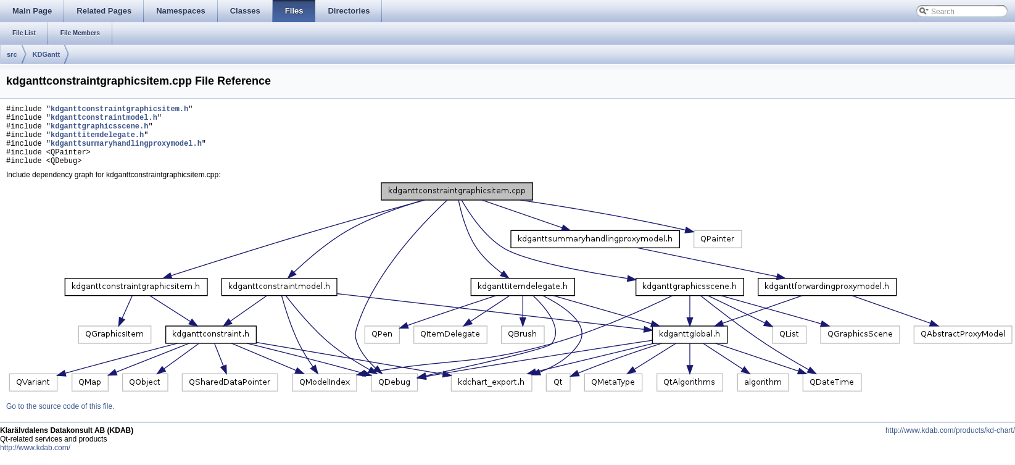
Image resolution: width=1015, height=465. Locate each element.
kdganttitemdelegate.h (97, 141)
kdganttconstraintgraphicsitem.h (119, 110)
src (12, 54)
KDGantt (46, 54)
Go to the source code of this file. (60, 419)
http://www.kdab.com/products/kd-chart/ (950, 443)
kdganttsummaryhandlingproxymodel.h (126, 152)
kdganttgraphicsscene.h (99, 131)
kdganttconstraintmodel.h (104, 120)
